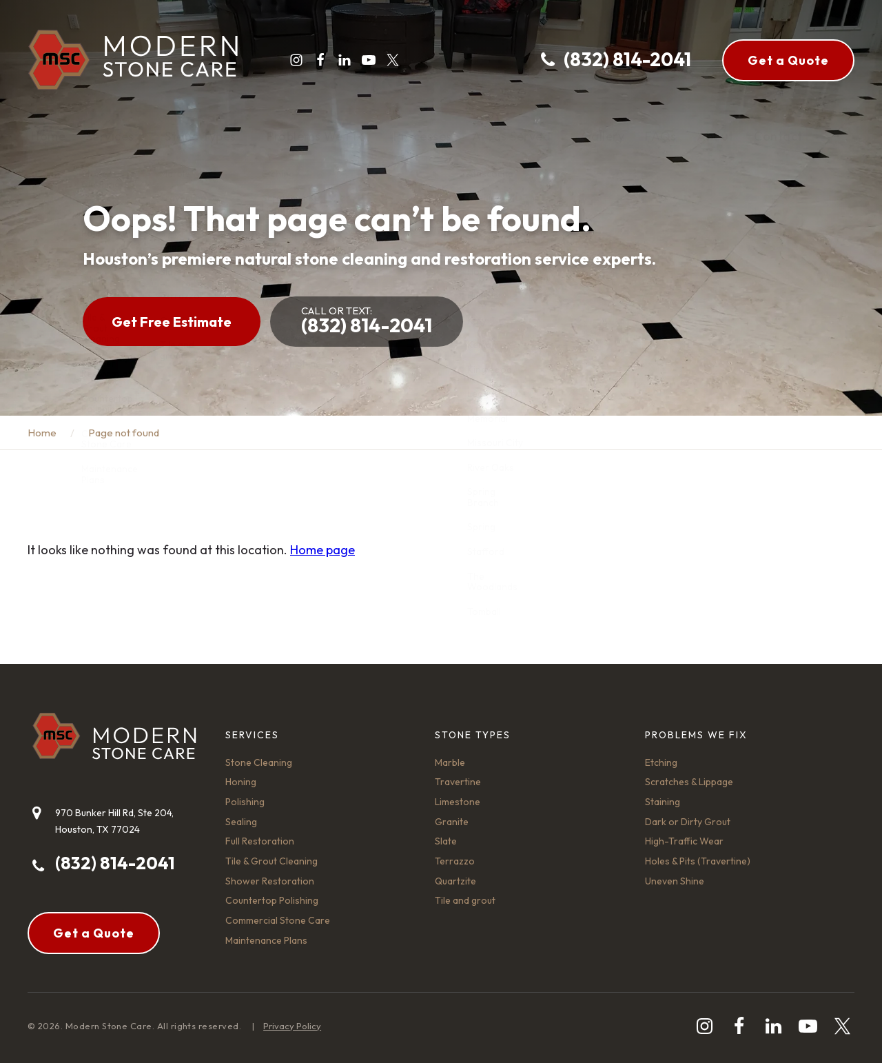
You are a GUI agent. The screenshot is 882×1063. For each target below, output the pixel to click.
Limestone (457, 802)
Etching (661, 762)
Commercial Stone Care (277, 920)
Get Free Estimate (172, 321)
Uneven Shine (674, 881)
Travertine (458, 782)
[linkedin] (344, 60)
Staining (662, 802)
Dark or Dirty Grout (687, 822)
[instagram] (296, 60)
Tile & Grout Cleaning (271, 861)
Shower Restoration (269, 881)
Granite (452, 822)
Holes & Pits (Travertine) (697, 861)
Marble (450, 762)
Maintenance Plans (266, 940)
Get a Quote (788, 60)
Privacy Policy (292, 1025)
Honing (240, 782)
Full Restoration (259, 841)
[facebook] (320, 60)
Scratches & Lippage (689, 782)
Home (42, 432)
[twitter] (393, 60)
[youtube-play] (369, 60)
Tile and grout (465, 900)
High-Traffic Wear (684, 841)
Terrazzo (455, 861)
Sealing (241, 822)
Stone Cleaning (258, 762)
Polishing (245, 802)
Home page (322, 550)
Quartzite (455, 881)
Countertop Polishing (271, 900)
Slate (446, 841)
